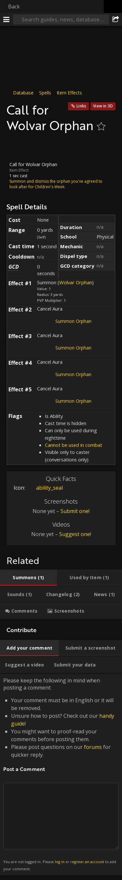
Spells (45, 93)
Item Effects (69, 93)
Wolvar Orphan (75, 282)
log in (59, 861)
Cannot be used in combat (73, 445)
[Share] (115, 19)
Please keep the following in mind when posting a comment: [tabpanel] (61, 774)
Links (81, 106)
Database (23, 93)
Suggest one (74, 534)
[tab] (28, 577)
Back (14, 6)
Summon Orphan (73, 321)
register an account (87, 861)
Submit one (74, 511)
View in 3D (103, 106)
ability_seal (44, 487)
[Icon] (17, 147)
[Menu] (6, 19)
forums (93, 747)
